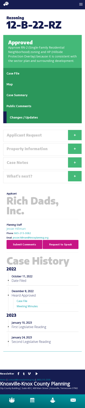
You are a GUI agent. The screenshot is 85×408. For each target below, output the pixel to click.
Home (3, 379)
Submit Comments (24, 244)
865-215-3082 (22, 233)
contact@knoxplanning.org (21, 379)
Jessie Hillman (16, 228)
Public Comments (19, 106)
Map (10, 84)
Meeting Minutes (27, 306)
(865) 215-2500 (43, 379)
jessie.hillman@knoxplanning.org (31, 237)
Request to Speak (60, 244)
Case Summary (17, 95)
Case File (13, 73)
